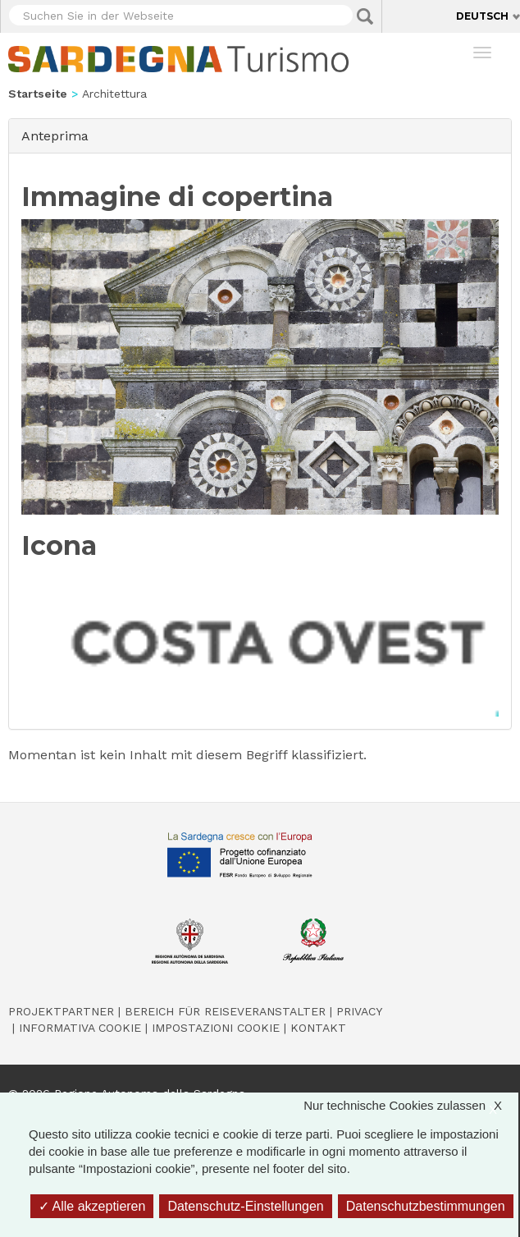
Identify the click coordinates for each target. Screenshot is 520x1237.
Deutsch (482, 16)
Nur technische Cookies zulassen (410, 1105)
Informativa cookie (80, 1027)
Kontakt (318, 1027)
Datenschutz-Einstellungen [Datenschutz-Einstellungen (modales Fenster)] (245, 1206)
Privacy (359, 1011)
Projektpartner (61, 1011)
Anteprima (59, 135)
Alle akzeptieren (92, 1206)
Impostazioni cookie (216, 1027)
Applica (365, 16)
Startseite (37, 93)
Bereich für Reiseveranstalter (225, 1011)
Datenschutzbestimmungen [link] (425, 1206)
